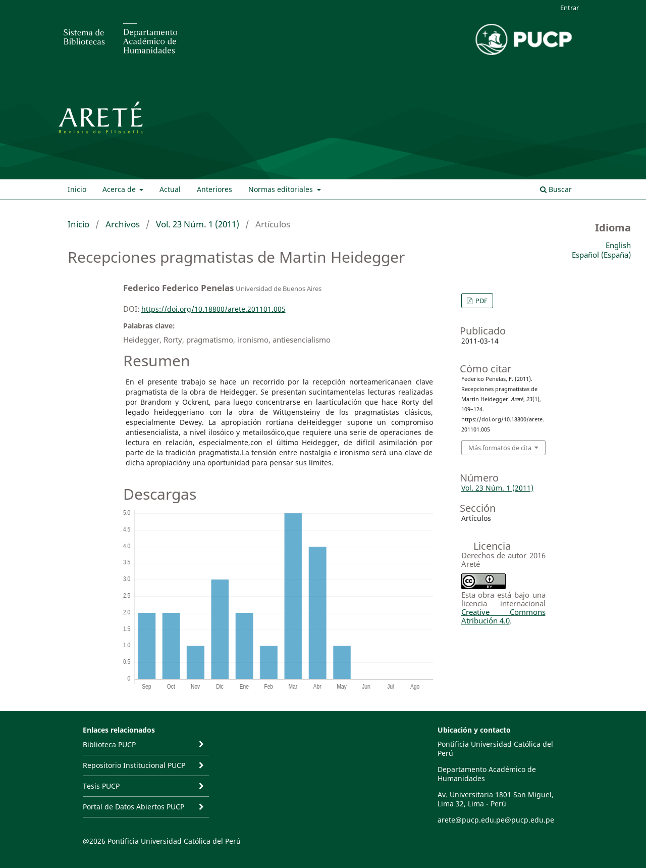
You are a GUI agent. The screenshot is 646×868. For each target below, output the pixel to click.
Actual (170, 189)
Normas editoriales (281, 189)
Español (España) (601, 255)
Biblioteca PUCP (109, 744)
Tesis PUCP (101, 786)
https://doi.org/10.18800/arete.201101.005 (213, 309)
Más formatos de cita (499, 447)
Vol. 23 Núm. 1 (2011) (197, 224)
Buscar (556, 189)
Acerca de (120, 189)
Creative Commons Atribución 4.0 (503, 616)
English (618, 245)
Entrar (569, 7)
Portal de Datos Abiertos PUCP (133, 806)
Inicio (77, 189)
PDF (481, 300)
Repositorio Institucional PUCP (134, 765)
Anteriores (214, 189)
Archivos (122, 224)
